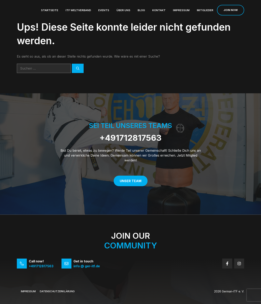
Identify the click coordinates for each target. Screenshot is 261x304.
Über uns (123, 10)
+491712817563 (130, 138)
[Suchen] (78, 68)
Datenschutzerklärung (57, 291)
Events (103, 10)
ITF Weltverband (78, 10)
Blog (141, 10)
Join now (230, 10)
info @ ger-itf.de (86, 266)
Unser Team (130, 181)
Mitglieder (205, 10)
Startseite (49, 10)
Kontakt (159, 10)
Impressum (181, 10)
